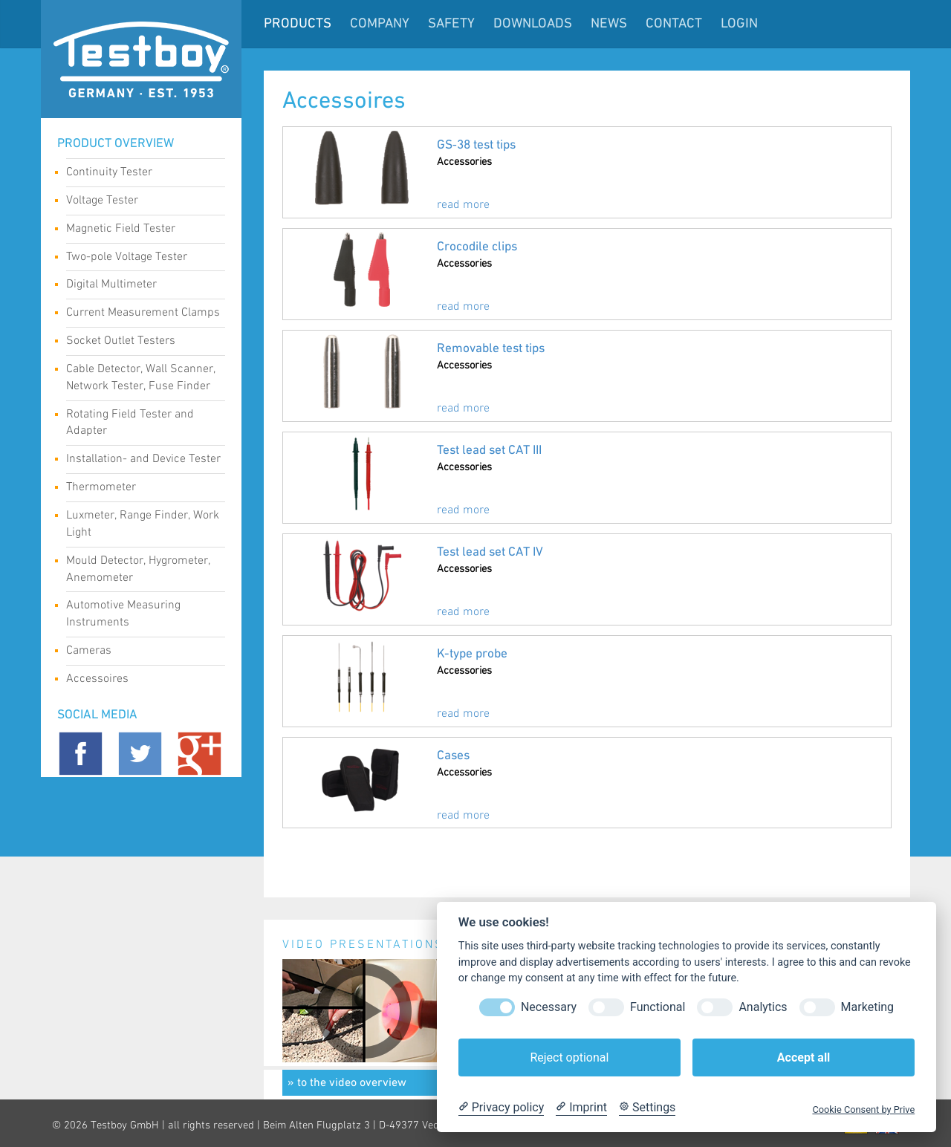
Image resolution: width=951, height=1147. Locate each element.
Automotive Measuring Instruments (140, 614)
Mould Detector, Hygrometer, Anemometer (140, 569)
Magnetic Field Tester (140, 230)
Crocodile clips (477, 247)
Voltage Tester (140, 202)
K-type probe (472, 654)
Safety (451, 24)
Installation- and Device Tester (143, 460)
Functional (657, 1007)
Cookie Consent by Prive (863, 1109)
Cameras (140, 652)
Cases (453, 756)
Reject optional (569, 1057)
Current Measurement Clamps (143, 314)
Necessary (549, 1007)
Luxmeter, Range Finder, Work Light (142, 524)
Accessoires (140, 680)
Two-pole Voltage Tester (140, 258)
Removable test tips (491, 349)
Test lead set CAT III (489, 450)
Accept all (803, 1057)
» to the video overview (347, 1083)
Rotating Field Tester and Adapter (140, 423)
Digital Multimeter (140, 286)
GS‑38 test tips (476, 145)
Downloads (532, 24)
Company (379, 24)
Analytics (763, 1007)
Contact (674, 24)
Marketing (867, 1007)
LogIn (739, 24)
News (609, 24)
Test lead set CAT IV (490, 552)
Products (297, 24)
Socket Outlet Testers (140, 342)
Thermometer (140, 488)
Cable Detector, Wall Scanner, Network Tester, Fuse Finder (140, 377)
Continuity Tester (140, 173)
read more (463, 204)
